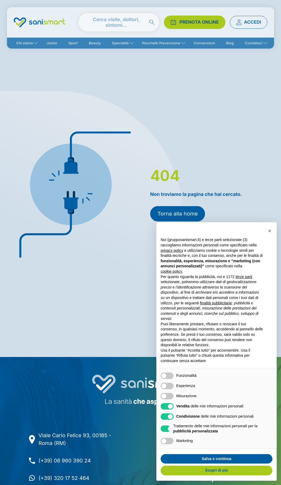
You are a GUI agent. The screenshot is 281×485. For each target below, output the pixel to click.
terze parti (244, 277)
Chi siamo (24, 43)
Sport (73, 43)
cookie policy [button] (171, 271)
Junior (51, 43)
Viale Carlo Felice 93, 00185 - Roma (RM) (74, 439)
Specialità (120, 43)
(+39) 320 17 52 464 (63, 478)
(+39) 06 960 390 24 (64, 460)
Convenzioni (204, 43)
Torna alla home (177, 213)
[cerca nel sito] (118, 22)
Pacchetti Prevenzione (161, 43)
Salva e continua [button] (216, 459)
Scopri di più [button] (216, 470)
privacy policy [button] (172, 250)
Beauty (95, 43)
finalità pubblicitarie (216, 303)
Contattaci (253, 43)
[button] (269, 231)
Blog (230, 43)
